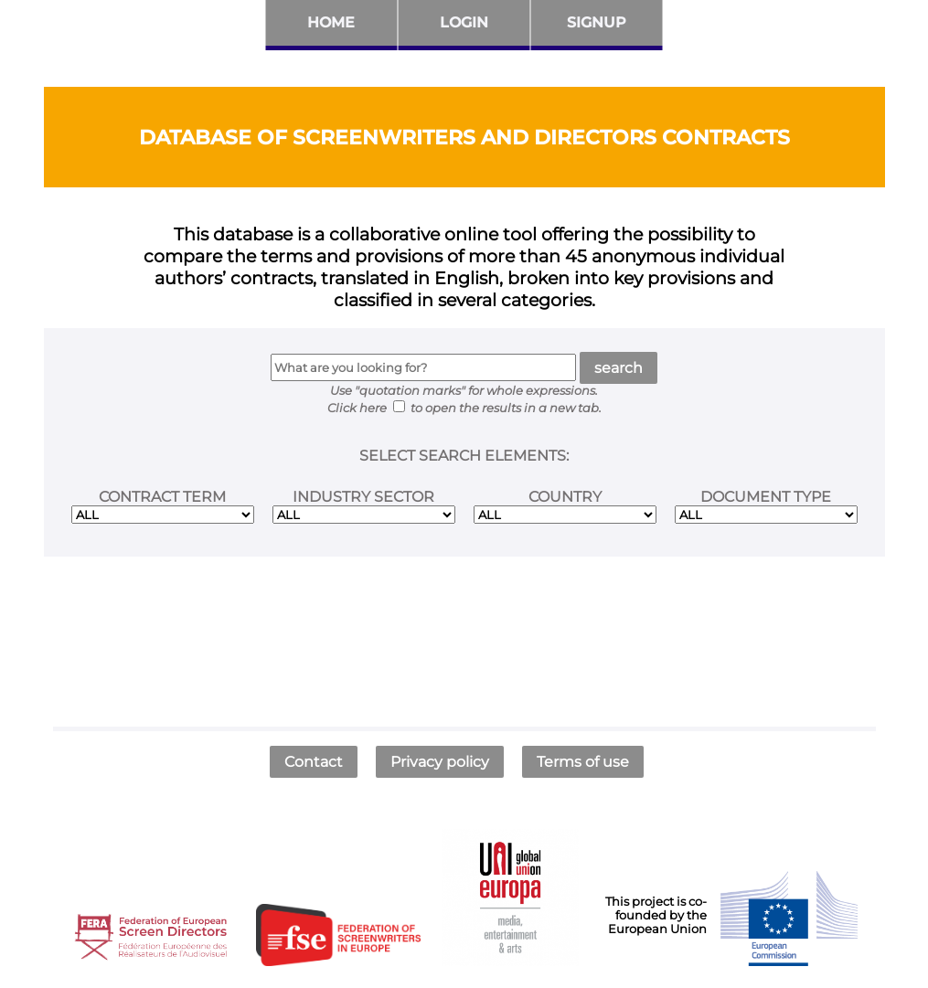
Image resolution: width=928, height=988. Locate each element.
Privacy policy (439, 761)
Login (464, 22)
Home (331, 22)
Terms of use (583, 761)
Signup (596, 22)
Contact (313, 761)
